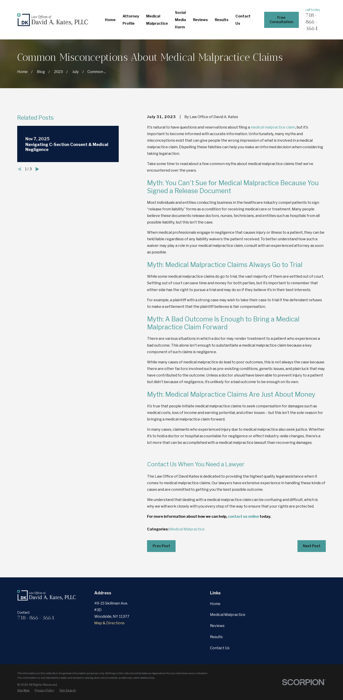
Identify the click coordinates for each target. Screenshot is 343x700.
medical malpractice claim (273, 127)
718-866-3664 (311, 22)
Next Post (311, 546)
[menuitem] (23, 690)
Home (215, 603)
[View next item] (37, 169)
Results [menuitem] (221, 19)
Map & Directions (109, 623)
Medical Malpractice (187, 529)
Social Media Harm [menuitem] (180, 19)
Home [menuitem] (110, 19)
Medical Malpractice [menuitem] (157, 20)
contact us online (243, 516)
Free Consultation (281, 19)
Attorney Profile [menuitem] (131, 20)
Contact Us (219, 648)
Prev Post (161, 546)
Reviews (217, 625)
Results (216, 636)
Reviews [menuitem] (200, 19)
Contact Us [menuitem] (243, 20)
